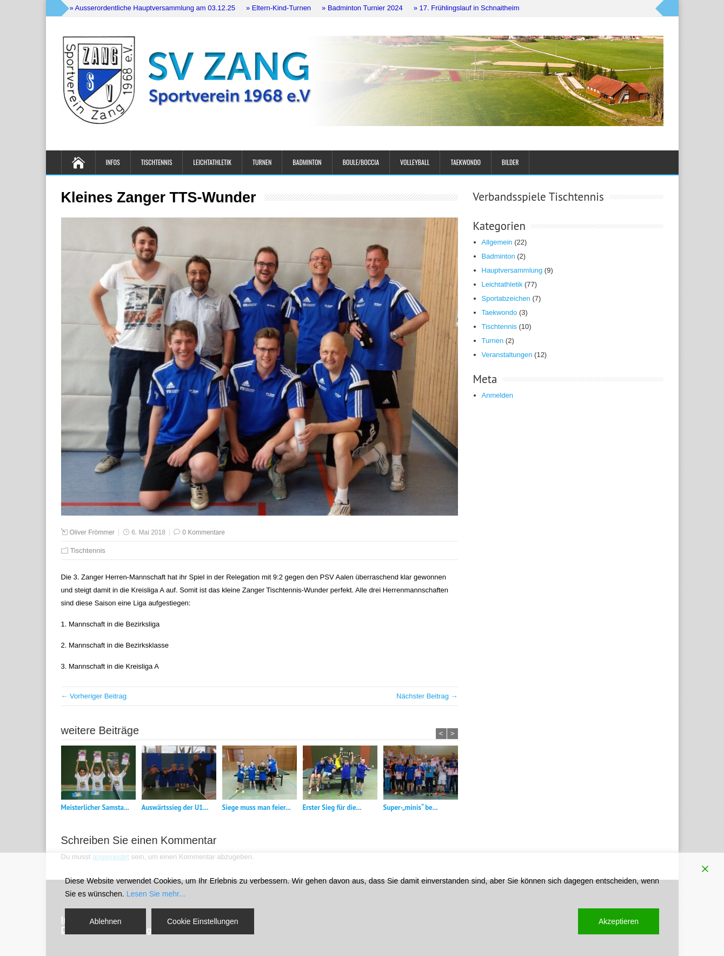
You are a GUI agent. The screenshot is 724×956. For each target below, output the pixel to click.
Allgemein (497, 242)
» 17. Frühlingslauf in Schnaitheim (467, 8)
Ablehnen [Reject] (105, 921)
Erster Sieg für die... (332, 807)
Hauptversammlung (512, 270)
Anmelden (498, 395)
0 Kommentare (203, 532)
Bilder (510, 162)
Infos (113, 162)
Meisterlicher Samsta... (95, 807)
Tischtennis (156, 162)
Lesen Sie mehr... (156, 893)
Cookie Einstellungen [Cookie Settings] (202, 921)
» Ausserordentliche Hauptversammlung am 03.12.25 (152, 8)
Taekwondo (465, 162)
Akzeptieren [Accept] (619, 921)
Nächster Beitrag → (426, 696)
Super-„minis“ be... (410, 807)
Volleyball (414, 162)
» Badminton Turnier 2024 (362, 8)
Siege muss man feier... (256, 807)
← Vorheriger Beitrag (94, 696)
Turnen (262, 162)
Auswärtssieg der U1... (175, 807)
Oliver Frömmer (92, 532)
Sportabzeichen (506, 298)
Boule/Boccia (361, 162)
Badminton (307, 162)
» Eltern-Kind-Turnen (278, 8)
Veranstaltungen (507, 355)
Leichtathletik (212, 162)
